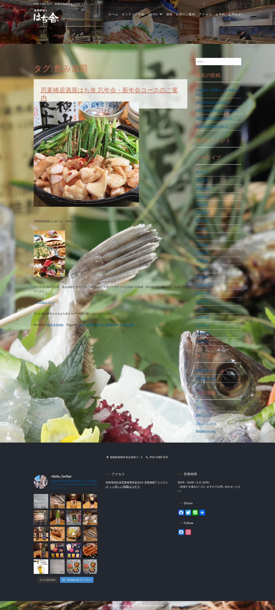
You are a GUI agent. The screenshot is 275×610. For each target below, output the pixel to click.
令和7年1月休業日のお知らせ (213, 102)
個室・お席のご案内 (180, 14)
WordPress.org (205, 431)
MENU (153, 14)
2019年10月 (203, 333)
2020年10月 (203, 293)
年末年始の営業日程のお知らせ (214, 118)
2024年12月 (203, 188)
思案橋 (109, 324)
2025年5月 (202, 172)
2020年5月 (202, 309)
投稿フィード (204, 415)
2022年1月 (202, 228)
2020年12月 (203, 285)
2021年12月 (203, 236)
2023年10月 (203, 196)
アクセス (205, 14)
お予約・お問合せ (228, 14)
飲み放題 (129, 324)
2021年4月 (202, 269)
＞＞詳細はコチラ (44, 302)
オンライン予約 (133, 14)
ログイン (201, 407)
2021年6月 (202, 260)
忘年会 (100, 324)
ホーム (113, 14)
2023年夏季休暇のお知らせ (212, 126)
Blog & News (55, 324)
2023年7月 (202, 204)
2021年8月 (202, 244)
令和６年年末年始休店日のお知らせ (217, 110)
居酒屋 (90, 324)
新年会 (118, 324)
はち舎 (81, 324)
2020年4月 (202, 317)
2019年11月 (202, 325)
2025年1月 (202, 180)
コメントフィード (206, 423)
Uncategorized (205, 378)
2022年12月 (203, 212)
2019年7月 (202, 341)
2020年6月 (202, 301)
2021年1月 (202, 277)
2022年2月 (202, 220)
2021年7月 (202, 252)
